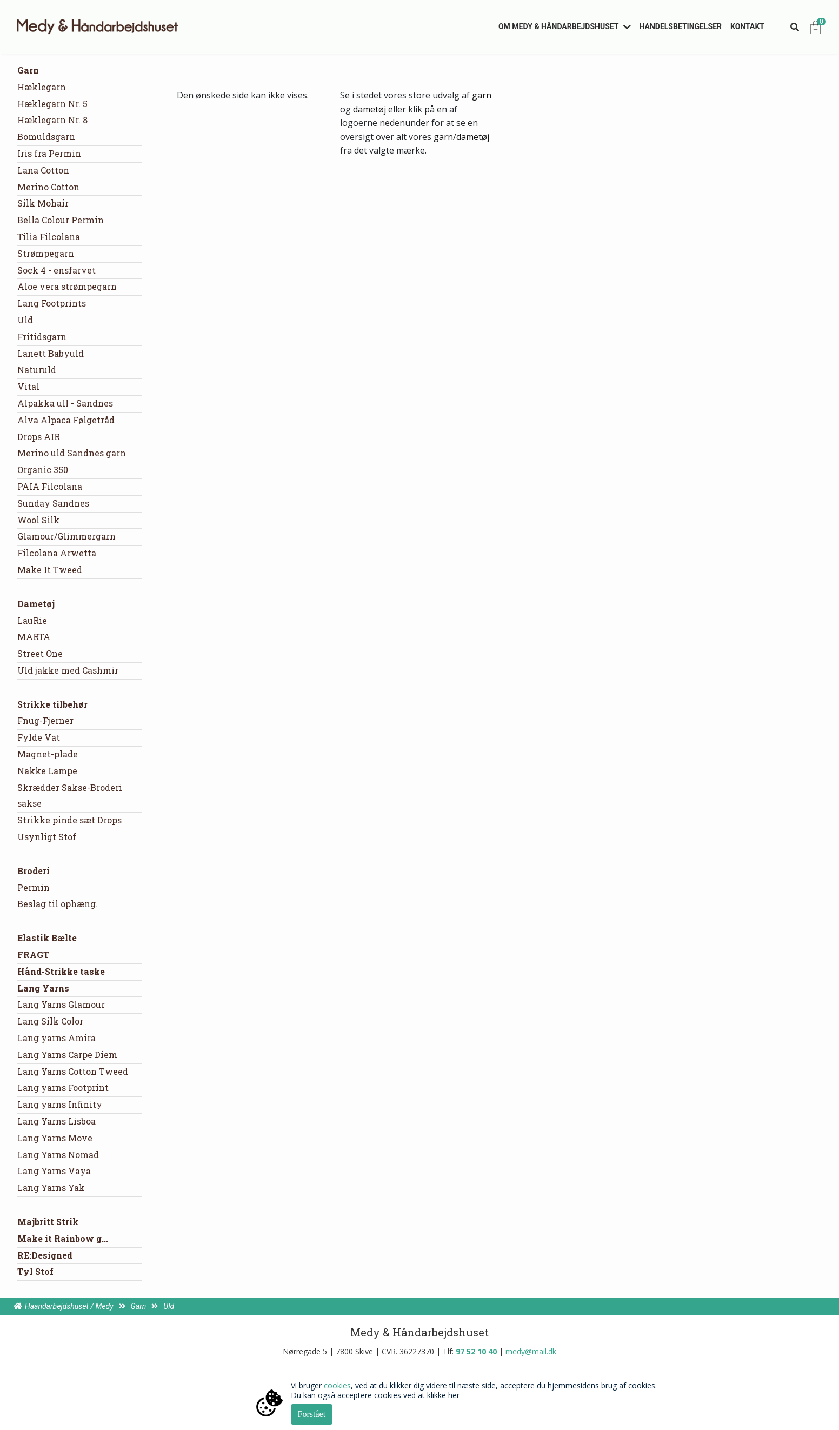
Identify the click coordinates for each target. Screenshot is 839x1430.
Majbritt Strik (47, 1221)
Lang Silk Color (50, 1021)
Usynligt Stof (46, 836)
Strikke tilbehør (52, 704)
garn (481, 95)
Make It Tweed (49, 569)
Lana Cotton (43, 170)
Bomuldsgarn (46, 136)
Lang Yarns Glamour (61, 1004)
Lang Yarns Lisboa (56, 1121)
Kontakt (747, 26)
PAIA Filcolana (49, 486)
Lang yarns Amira (56, 1037)
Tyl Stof (35, 1271)
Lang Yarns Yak (51, 1187)
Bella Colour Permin (60, 219)
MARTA (33, 636)
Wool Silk (38, 520)
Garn (28, 70)
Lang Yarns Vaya (54, 1170)
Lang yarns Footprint (63, 1087)
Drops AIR (38, 436)
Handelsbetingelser (681, 26)
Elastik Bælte (47, 937)
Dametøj (36, 603)
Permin (33, 887)
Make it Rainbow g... (62, 1238)
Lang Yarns (43, 988)
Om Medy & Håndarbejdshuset (558, 26)
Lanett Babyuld (50, 353)
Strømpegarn (45, 253)
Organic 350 (42, 469)
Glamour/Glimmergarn (66, 536)
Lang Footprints (51, 303)
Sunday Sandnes (53, 503)
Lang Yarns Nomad (58, 1154)
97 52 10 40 (476, 1351)
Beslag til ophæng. (57, 903)
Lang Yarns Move (54, 1137)
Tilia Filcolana (48, 236)
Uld (25, 319)
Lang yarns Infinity (59, 1104)
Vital (28, 386)
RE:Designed (44, 1255)
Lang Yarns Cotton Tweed (72, 1071)
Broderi (33, 870)
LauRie (32, 620)
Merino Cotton (48, 186)
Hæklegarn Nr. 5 (52, 103)
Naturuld (36, 369)
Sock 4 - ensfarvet (56, 270)
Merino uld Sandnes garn (71, 452)
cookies (337, 1385)
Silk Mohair (43, 203)
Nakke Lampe (47, 770)
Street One (40, 653)
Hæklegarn (41, 86)
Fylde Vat (38, 737)
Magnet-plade (47, 754)
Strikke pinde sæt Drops (69, 820)
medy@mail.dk (530, 1351)
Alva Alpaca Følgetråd (66, 419)
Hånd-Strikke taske (61, 971)
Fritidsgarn (41, 336)
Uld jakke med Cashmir (67, 670)
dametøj (369, 109)
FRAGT (33, 954)
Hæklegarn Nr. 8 (52, 119)
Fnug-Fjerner (45, 720)
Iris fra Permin (49, 153)
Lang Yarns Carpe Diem (67, 1054)
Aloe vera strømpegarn (67, 286)
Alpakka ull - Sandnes (65, 403)
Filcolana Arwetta (56, 552)
